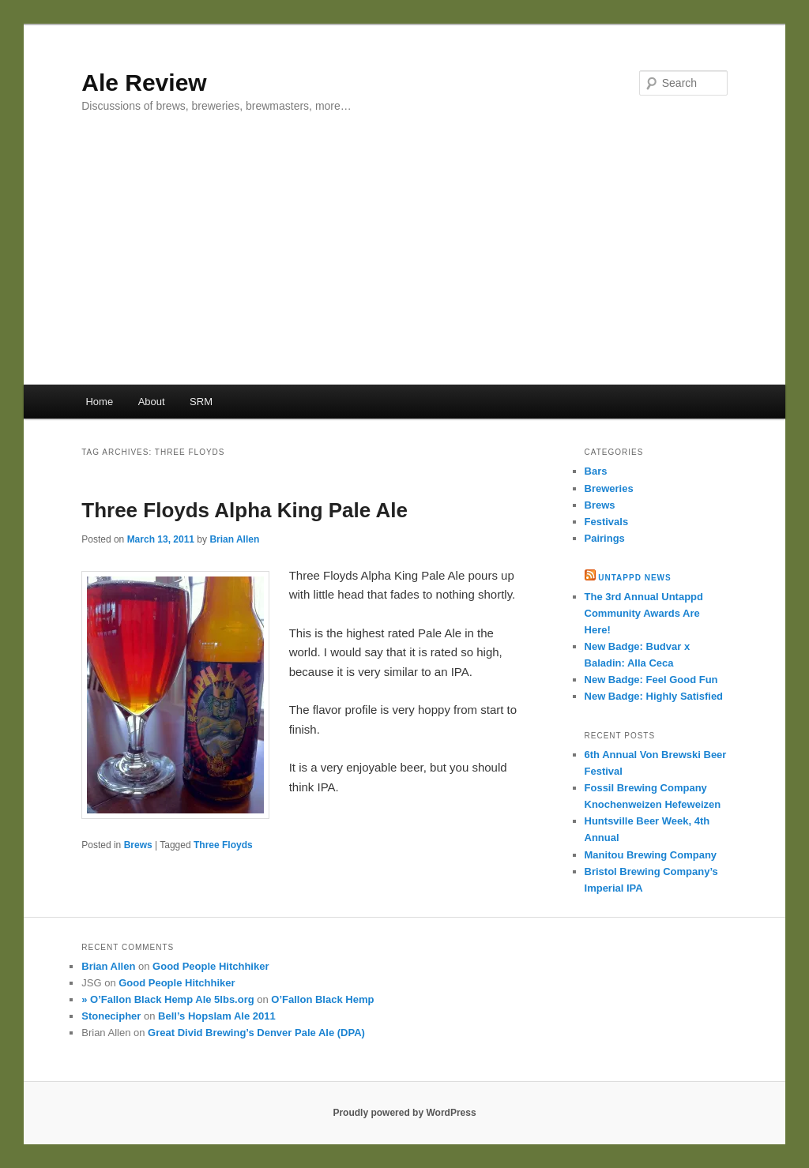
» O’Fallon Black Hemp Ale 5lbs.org (167, 999)
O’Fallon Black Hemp (322, 999)
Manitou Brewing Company (651, 855)
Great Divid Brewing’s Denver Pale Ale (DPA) (256, 1032)
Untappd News (634, 577)
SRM (201, 401)
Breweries (609, 488)
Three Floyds (223, 845)
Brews (138, 845)
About (151, 401)
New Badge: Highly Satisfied (654, 696)
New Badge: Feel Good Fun (651, 679)
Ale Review (143, 82)
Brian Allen (234, 539)
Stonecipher (111, 1016)
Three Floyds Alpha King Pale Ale (244, 510)
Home (99, 401)
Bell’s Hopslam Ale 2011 (217, 1016)
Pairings (605, 538)
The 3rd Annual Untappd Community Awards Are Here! (644, 613)
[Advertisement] (404, 266)
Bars (596, 471)
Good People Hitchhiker (210, 966)
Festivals (607, 522)
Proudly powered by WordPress (404, 1112)
